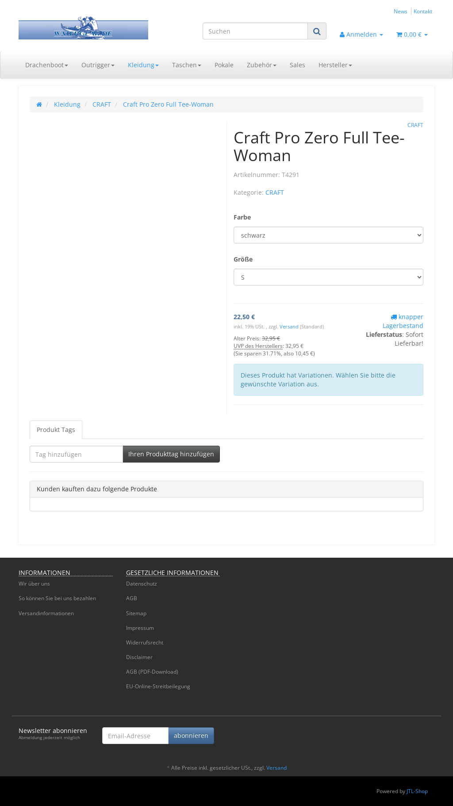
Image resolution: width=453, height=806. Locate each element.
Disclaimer (139, 657)
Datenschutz (141, 583)
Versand (290, 327)
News (400, 11)
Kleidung (143, 65)
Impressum (140, 628)
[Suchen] (255, 31)
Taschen (186, 65)
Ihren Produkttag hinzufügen (171, 454)
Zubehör (261, 65)
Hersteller (335, 65)
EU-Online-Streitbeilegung (158, 686)
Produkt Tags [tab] (56, 429)
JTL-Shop (417, 791)
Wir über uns (34, 583)
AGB (131, 598)
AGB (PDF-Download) (152, 671)
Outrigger (98, 65)
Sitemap (136, 613)
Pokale (224, 65)
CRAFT (274, 192)
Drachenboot (46, 65)
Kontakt (423, 11)
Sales (297, 65)
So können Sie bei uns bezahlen (57, 598)
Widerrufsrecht (144, 642)
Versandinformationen (46, 613)
